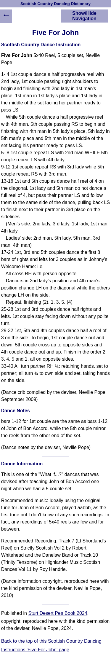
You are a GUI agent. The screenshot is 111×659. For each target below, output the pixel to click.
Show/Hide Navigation (84, 16)
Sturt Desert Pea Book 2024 (57, 613)
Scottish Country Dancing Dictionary (55, 3)
